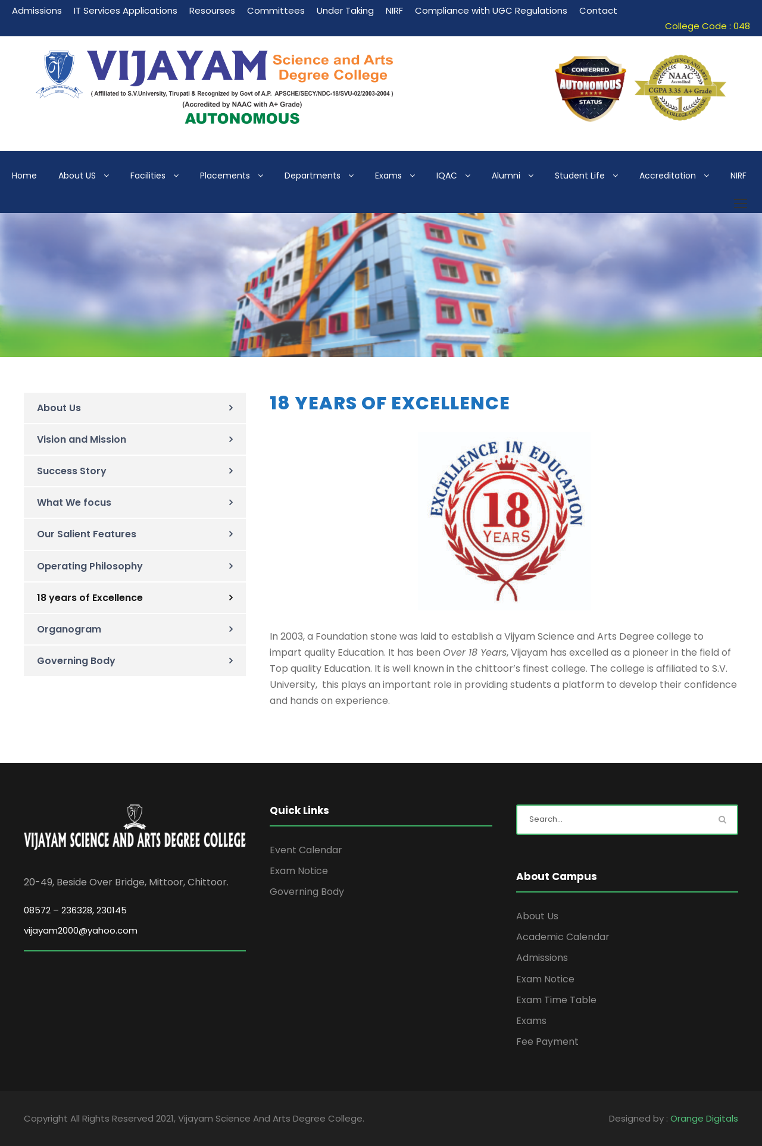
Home (24, 175)
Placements (225, 175)
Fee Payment (547, 1041)
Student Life (580, 175)
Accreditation (667, 175)
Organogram (69, 629)
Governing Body (76, 661)
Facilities (147, 175)
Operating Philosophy (90, 566)
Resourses (212, 10)
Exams (388, 175)
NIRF (394, 10)
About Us (59, 408)
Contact (598, 10)
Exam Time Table (556, 1000)
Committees (276, 10)
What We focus (74, 502)
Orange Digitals (704, 1118)
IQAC (446, 175)
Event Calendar (306, 850)
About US (77, 175)
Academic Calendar (563, 937)
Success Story (72, 471)
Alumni (506, 175)
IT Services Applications (125, 10)
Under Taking (345, 10)
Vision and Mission (81, 439)
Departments (313, 175)
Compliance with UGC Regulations (491, 10)
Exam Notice (299, 871)
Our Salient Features (86, 534)
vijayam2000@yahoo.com (81, 930)
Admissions (37, 10)
